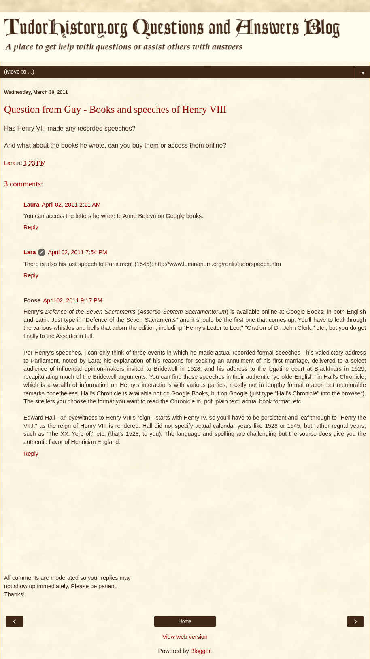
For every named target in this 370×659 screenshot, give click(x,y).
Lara (29, 252)
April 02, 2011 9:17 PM (72, 300)
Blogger (201, 651)
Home (185, 621)
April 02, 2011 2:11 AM (71, 204)
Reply (30, 227)
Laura (31, 204)
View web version (185, 637)
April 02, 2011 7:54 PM (77, 252)
